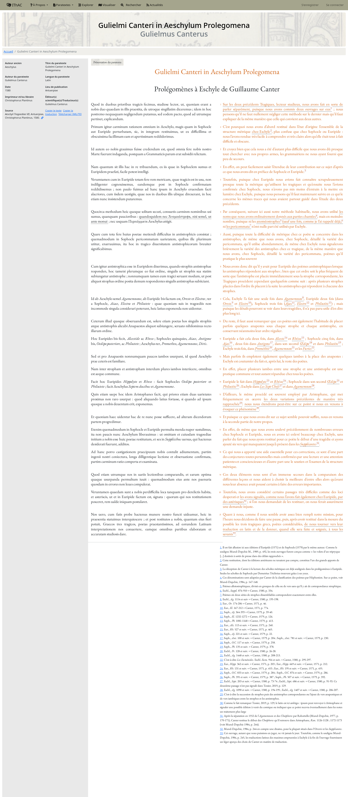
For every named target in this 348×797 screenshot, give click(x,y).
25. (221, 672)
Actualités (154, 5)
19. (221, 647)
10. (221, 608)
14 (286, 337)
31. (221, 716)
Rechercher (131, 5)
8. (221, 599)
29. (221, 694)
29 (240, 403)
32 (245, 500)
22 (313, 347)
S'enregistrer (310, 5)
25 (338, 380)
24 (284, 380)
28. (221, 690)
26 (237, 385)
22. (221, 660)
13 (330, 302)
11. (221, 612)
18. (221, 642)
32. (221, 729)
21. (221, 655)
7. (221, 595)
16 (230, 342)
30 (257, 408)
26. (221, 677)
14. (221, 625)
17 (271, 342)
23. (221, 664)
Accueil (8, 51)
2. (221, 560)
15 (302, 337)
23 (268, 380)
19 (339, 342)
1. (221, 547)
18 (310, 342)
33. (221, 733)
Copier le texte (53, 110)
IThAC (14, 5)
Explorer (85, 5)
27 (280, 385)
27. (221, 681)
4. (221, 577)
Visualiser (107, 5)
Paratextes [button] (62, 5)
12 (307, 302)
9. (221, 603)
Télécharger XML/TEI (69, 114)
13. (221, 621)
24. (221, 668)
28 (313, 385)
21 (293, 347)
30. (221, 703)
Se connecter (335, 5)
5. (221, 586)
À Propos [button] (38, 5)
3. (221, 569)
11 (293, 302)
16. (221, 634)
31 (317, 443)
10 (249, 302)
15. (221, 629)
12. (221, 616)
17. (221, 638)
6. (221, 590)
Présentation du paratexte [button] (107, 62)
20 (270, 347)
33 (234, 533)
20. (221, 651)
